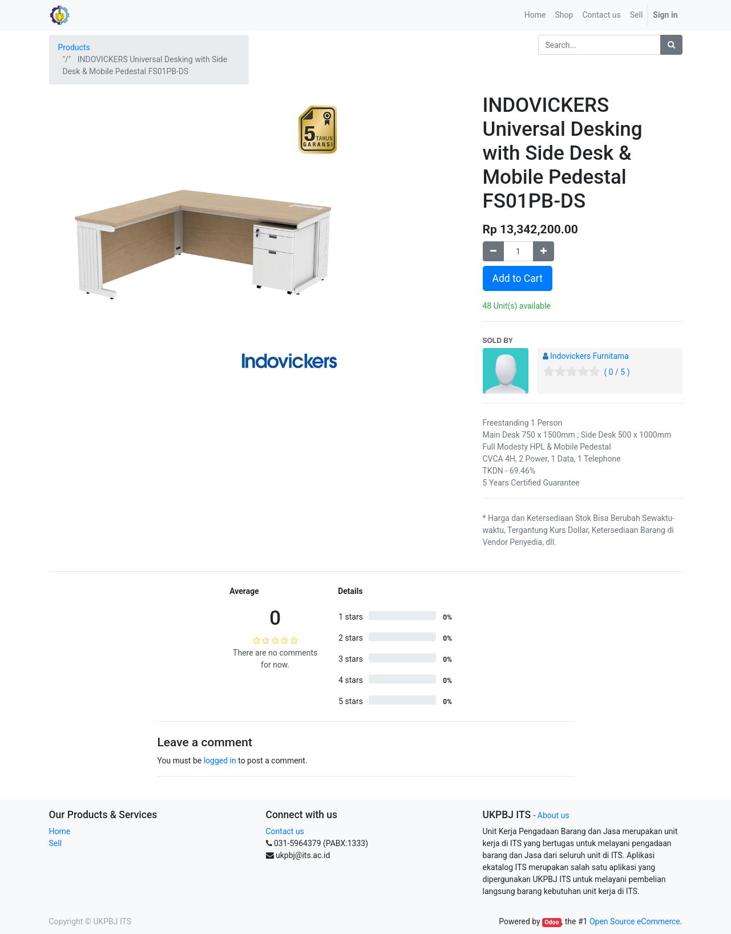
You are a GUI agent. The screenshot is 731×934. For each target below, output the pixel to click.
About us (554, 815)
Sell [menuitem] (636, 14)
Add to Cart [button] (517, 278)
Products (74, 47)
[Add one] (543, 251)
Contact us (285, 831)
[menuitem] (535, 15)
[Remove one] (493, 251)
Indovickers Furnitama (589, 356)
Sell (55, 843)
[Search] (671, 45)
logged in (220, 760)
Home (60, 831)
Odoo (551, 922)
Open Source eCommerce (634, 921)
